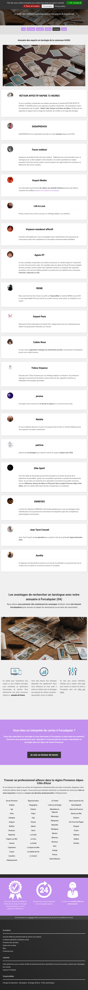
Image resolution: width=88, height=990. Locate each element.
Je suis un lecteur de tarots (44, 754)
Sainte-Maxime (54, 859)
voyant (64, 29)
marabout (40, 29)
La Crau (33, 839)
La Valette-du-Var (33, 852)
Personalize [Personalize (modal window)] (47, 6)
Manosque (55, 816)
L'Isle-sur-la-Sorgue (55, 805)
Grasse (33, 822)
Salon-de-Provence (76, 809)
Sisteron (76, 818)
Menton (55, 833)
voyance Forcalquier (9, 970)
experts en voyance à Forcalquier (47, 190)
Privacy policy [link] (60, 6)
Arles (12, 813)
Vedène (76, 839)
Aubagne (12, 818)
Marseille (54, 825)
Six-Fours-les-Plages (76, 822)
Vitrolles (76, 843)
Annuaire (6, 937)
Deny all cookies (31, 6)
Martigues (54, 829)
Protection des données (10, 942)
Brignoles (11, 835)
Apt (12, 809)
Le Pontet (54, 801)
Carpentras (12, 847)
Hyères (33, 826)
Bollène (11, 826)
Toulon (76, 830)
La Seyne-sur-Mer (33, 847)
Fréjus (33, 813)
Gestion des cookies (9, 945)
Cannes (11, 843)
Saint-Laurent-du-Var (76, 801)
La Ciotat (33, 835)
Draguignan (33, 805)
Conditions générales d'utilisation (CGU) (16, 940)
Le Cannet (33, 856)
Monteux (55, 842)
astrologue (30, 29)
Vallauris (76, 835)
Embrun (33, 809)
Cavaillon (11, 856)
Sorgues (76, 826)
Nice (54, 846)
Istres (33, 830)
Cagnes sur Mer (11, 839)
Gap (33, 818)
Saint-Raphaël (76, 805)
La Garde (33, 843)
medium (48, 29)
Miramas (55, 838)
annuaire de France (18, 695)
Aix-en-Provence (12, 801)
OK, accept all (74, 3)
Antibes (11, 805)
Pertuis (54, 854)
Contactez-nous (8, 951)
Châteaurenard (12, 860)
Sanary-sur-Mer (76, 813)
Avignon (12, 822)
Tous (23, 29)
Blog (4, 948)
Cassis (11, 852)
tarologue (56, 29)
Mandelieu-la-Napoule (55, 810)
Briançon (12, 830)
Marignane (55, 821)
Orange (54, 850)
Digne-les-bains (33, 801)
